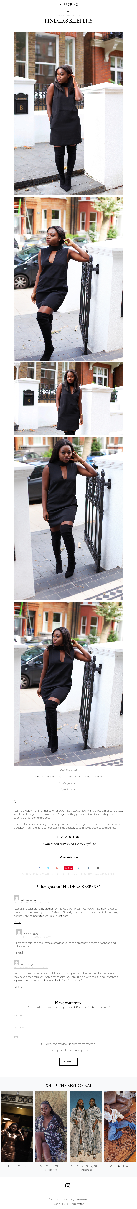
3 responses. (108, 874)
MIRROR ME (68, 4)
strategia (93, 874)
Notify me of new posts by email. (70, 1050)
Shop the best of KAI (68, 1085)
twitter (63, 844)
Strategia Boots (68, 783)
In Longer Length (90, 776)
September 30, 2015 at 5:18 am (31, 967)
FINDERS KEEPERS (68, 20)
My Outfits (46, 874)
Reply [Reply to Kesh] (18, 986)
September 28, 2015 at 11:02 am (31, 902)
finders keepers (75, 874)
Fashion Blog (29, 874)
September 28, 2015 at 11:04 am (33, 937)
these (21, 814)
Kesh (23, 964)
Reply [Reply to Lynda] (18, 922)
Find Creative (77, 1204)
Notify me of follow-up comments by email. (71, 1044)
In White (71, 776)
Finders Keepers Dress (49, 776)
